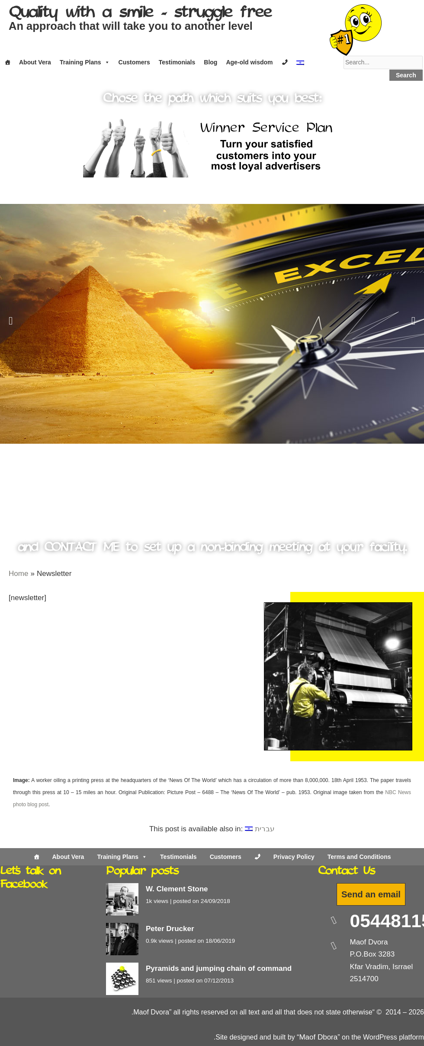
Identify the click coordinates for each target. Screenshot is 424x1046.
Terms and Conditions (359, 856)
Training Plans (85, 62)
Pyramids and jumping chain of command (219, 968)
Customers (134, 62)
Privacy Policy (294, 856)
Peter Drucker (170, 929)
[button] (11, 320)
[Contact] (284, 62)
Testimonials (177, 62)
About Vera (35, 62)
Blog (210, 62)
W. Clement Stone (177, 889)
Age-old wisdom (249, 62)
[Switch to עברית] (260, 829)
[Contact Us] (257, 856)
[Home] (7, 62)
